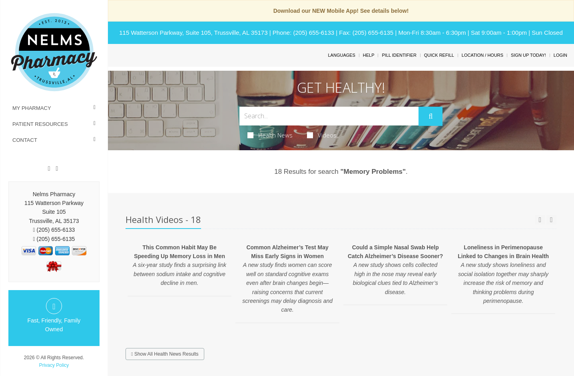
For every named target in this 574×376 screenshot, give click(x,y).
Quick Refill (439, 55)
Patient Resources (40, 124)
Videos (322, 135)
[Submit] (430, 116)
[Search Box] (329, 116)
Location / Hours (482, 55)
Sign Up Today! (528, 55)
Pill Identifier (399, 55)
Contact (24, 140)
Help (369, 55)
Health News (270, 135)
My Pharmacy (31, 108)
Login (560, 55)
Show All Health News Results (164, 354)
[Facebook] (49, 168)
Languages (341, 55)
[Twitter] (57, 168)
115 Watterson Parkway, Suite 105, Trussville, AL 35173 (193, 32)
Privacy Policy (54, 365)
